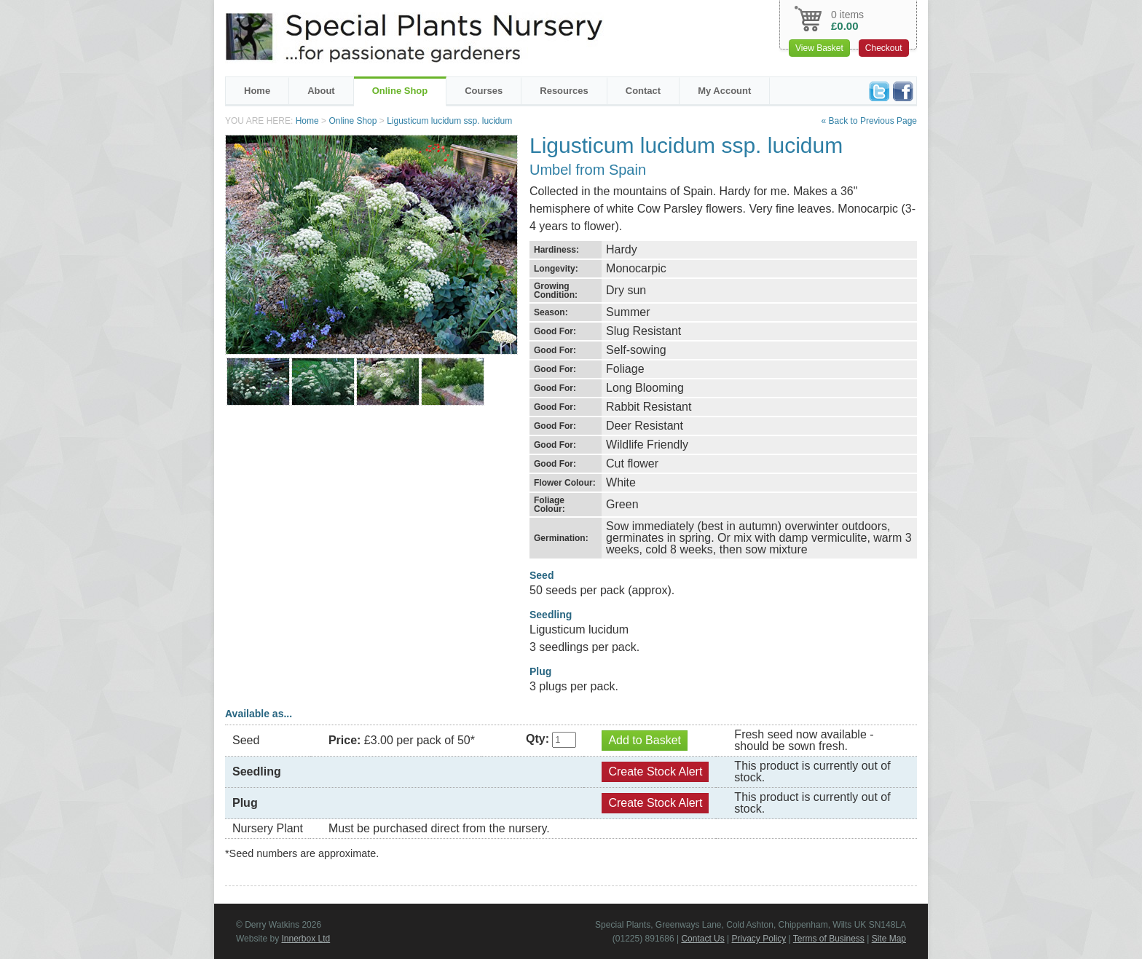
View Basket (819, 48)
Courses (484, 90)
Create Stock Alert (655, 771)
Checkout (883, 48)
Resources (564, 90)
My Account (724, 90)
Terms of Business (829, 939)
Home (257, 90)
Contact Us (702, 939)
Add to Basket (644, 740)
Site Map (889, 939)
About (321, 90)
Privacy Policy (759, 939)
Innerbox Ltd (305, 939)
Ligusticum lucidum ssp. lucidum (449, 121)
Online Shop (400, 90)
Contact (643, 90)
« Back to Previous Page (869, 121)
